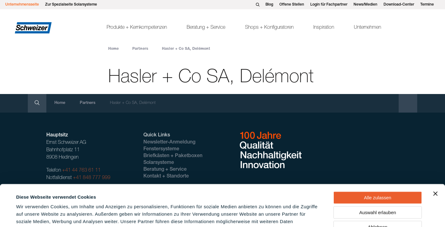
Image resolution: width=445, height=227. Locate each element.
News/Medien (365, 4)
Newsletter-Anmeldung (169, 142)
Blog (269, 4)
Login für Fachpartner (328, 4)
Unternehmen (367, 27)
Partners (140, 49)
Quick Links (156, 135)
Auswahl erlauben (377, 173)
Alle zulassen (377, 158)
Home (113, 49)
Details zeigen (263, 214)
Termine (427, 4)
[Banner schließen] (435, 154)
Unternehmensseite (22, 4)
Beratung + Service (206, 27)
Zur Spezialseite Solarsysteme (71, 4)
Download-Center (399, 4)
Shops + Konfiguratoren (269, 27)
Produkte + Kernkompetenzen (137, 27)
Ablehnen (377, 188)
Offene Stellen (291, 4)
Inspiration (323, 27)
